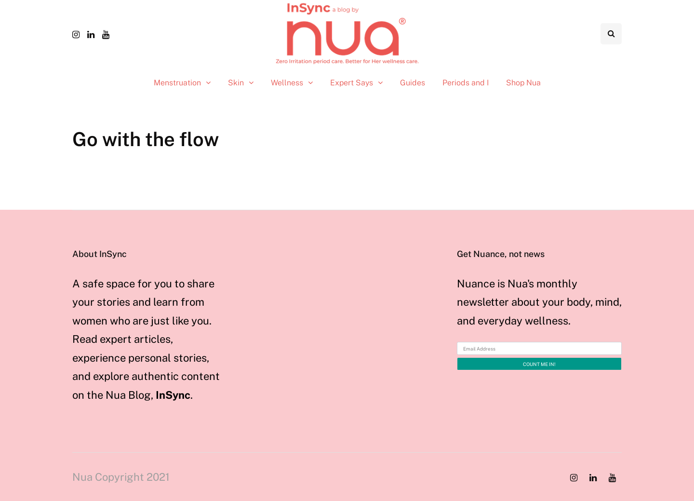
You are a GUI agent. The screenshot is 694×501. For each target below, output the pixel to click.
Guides (412, 82)
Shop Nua (523, 82)
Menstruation (177, 82)
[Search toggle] (611, 33)
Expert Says (351, 82)
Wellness (287, 82)
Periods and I (465, 82)
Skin (236, 82)
